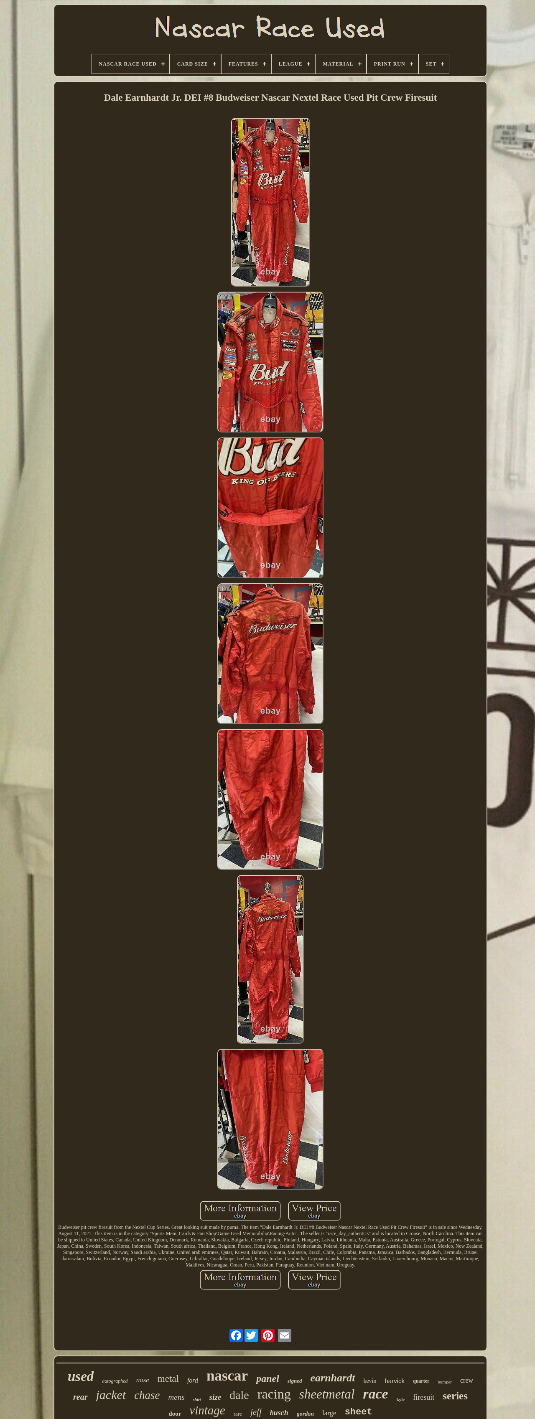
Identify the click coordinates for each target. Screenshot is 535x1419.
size (215, 1397)
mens (176, 1397)
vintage (207, 1410)
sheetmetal (327, 1394)
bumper (445, 1381)
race (375, 1393)
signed (295, 1381)
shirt (197, 1399)
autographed (114, 1381)
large (329, 1413)
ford (192, 1380)
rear (80, 1396)
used (81, 1376)
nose (142, 1380)
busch (279, 1413)
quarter (421, 1381)
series (455, 1395)
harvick (395, 1380)
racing (274, 1393)
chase (147, 1395)
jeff (256, 1412)
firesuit (423, 1397)
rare (238, 1414)
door (174, 1413)
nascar (227, 1376)
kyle (401, 1399)
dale (239, 1394)
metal (168, 1378)
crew (466, 1380)
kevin (369, 1381)
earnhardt (332, 1378)
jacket (111, 1394)
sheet (358, 1412)
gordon (305, 1414)
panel (267, 1378)
